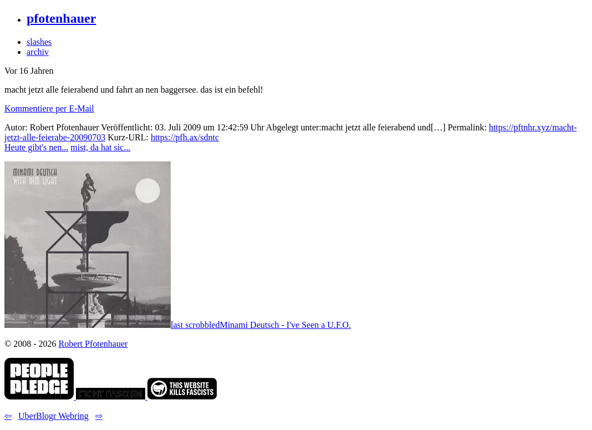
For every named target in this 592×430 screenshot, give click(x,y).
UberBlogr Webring (53, 416)
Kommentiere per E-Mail (49, 108)
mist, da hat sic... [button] (100, 147)
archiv (38, 52)
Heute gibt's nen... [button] (36, 147)
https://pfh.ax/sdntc (185, 137)
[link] (40, 396)
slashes (39, 42)
